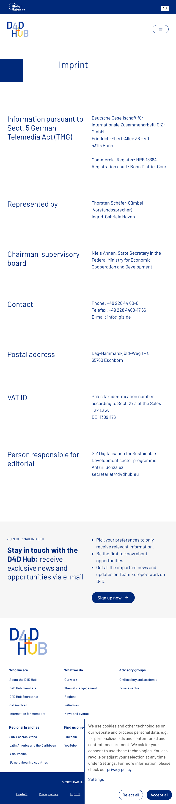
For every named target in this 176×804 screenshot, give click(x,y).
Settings (96, 779)
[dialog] (130, 761)
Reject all (131, 794)
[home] (18, 29)
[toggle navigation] (161, 29)
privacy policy (119, 769)
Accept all (159, 794)
